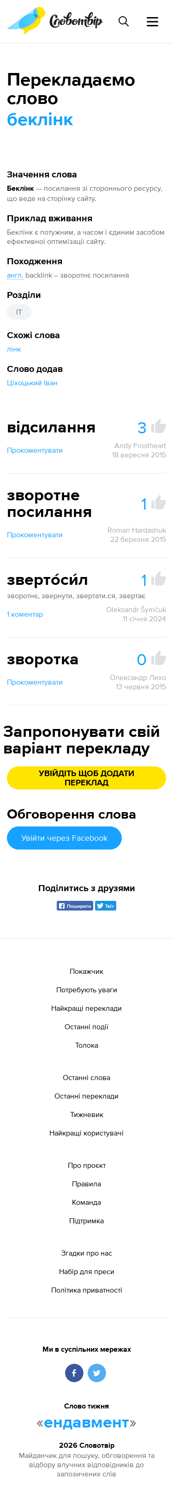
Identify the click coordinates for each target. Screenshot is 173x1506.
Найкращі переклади (86, 1008)
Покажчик (86, 971)
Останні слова (86, 1077)
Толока (86, 1045)
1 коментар (25, 614)
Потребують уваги (86, 989)
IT (19, 312)
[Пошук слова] (123, 21)
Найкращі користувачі (86, 1133)
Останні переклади (86, 1096)
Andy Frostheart (140, 445)
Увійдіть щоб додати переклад (86, 778)
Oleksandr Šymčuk (136, 609)
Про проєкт (87, 1165)
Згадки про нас (86, 1253)
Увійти (64, 838)
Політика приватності (86, 1290)
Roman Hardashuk (136, 530)
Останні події (86, 1026)
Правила (86, 1183)
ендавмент (86, 1423)
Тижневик (86, 1114)
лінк (14, 349)
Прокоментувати (35, 450)
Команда (86, 1202)
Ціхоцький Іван (32, 382)
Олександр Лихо (138, 677)
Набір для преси (86, 1271)
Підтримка (86, 1220)
